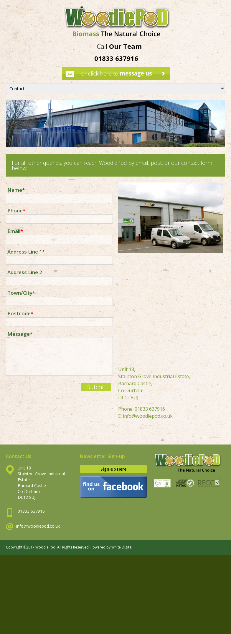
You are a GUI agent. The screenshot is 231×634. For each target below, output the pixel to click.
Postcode (20, 313)
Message (19, 333)
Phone (16, 210)
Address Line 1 (26, 251)
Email (15, 231)
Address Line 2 (24, 272)
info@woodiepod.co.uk (148, 416)
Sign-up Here (113, 469)
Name (16, 189)
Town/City (21, 292)
